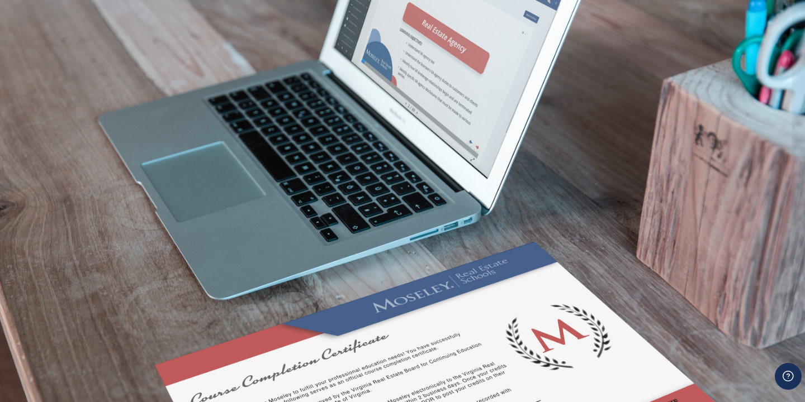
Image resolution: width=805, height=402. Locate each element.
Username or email (624, 208)
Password (605, 265)
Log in (691, 350)
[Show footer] (788, 376)
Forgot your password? (749, 319)
